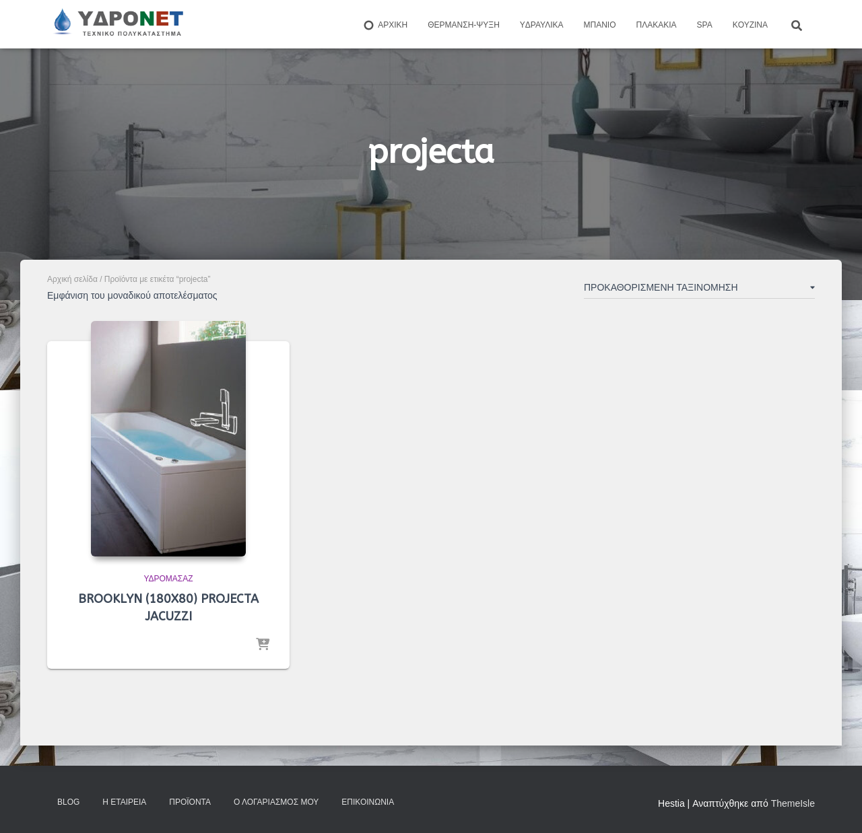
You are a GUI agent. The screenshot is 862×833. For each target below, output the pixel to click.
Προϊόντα (190, 802)
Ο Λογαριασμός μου (276, 802)
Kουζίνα (750, 25)
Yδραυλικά (542, 25)
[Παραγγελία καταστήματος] (699, 290)
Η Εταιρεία (124, 802)
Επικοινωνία (367, 802)
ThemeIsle (793, 803)
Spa (704, 25)
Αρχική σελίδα (72, 279)
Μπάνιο (600, 25)
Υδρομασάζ (168, 578)
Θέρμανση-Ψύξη (464, 25)
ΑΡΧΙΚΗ (384, 25)
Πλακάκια (656, 25)
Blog (68, 802)
